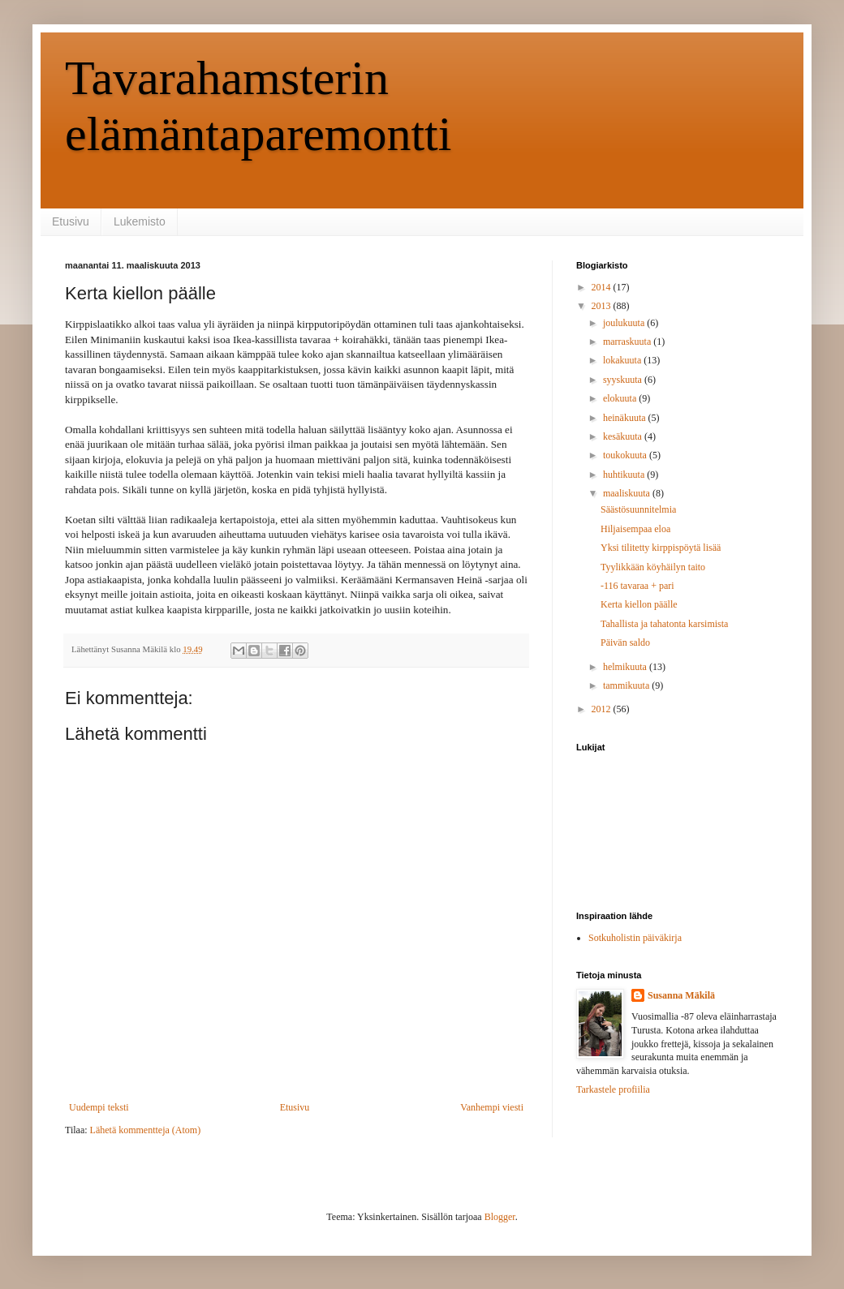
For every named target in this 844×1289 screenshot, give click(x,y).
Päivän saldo (625, 642)
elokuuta (621, 398)
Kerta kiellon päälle (639, 604)
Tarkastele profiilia (613, 1089)
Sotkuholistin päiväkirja (635, 937)
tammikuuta (627, 685)
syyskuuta (623, 379)
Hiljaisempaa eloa (635, 529)
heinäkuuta (625, 417)
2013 (603, 306)
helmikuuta (626, 666)
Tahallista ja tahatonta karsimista (664, 623)
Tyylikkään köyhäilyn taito (653, 567)
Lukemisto (140, 221)
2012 (603, 709)
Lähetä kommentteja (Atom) (145, 1130)
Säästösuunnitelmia (638, 509)
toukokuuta (626, 455)
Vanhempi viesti (491, 1107)
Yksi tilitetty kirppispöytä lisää (661, 547)
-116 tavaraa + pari (637, 585)
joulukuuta (625, 323)
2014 (603, 287)
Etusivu (70, 221)
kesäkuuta (623, 436)
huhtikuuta (625, 474)
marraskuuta (628, 341)
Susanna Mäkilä (681, 995)
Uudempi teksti (99, 1107)
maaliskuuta (627, 493)
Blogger (499, 1216)
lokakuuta (623, 360)
